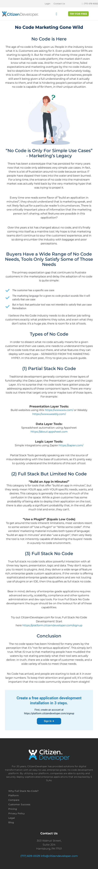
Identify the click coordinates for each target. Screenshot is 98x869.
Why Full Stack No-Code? (23, 790)
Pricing (12, 808)
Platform (13, 795)
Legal (11, 817)
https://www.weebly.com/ (49, 414)
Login (47, 3)
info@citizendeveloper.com (59, 856)
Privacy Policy (16, 813)
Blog (11, 822)
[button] (56, 14)
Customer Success (19, 804)
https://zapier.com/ (71, 445)
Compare (13, 799)
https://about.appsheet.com (49, 431)
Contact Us (59, 3)
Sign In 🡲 (49, 721)
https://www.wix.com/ (59, 410)
